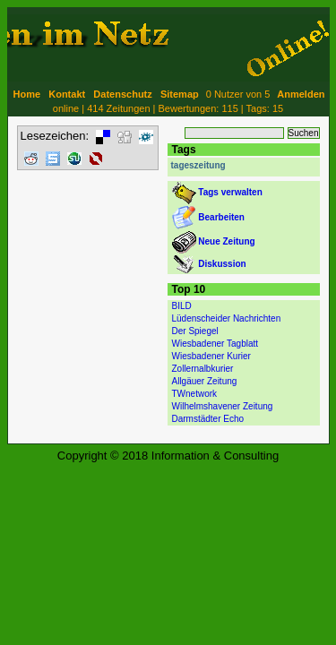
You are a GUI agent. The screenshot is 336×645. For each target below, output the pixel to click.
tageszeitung (198, 165)
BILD (182, 306)
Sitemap (179, 94)
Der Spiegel (195, 331)
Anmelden (300, 94)
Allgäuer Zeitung (204, 381)
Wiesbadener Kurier (211, 356)
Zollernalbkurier (203, 369)
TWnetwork (195, 394)
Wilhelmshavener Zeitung (222, 406)
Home (27, 94)
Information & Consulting (215, 455)
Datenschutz (122, 94)
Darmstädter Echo (208, 419)
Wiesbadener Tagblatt (215, 343)
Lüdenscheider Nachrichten (226, 318)
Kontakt (66, 94)
